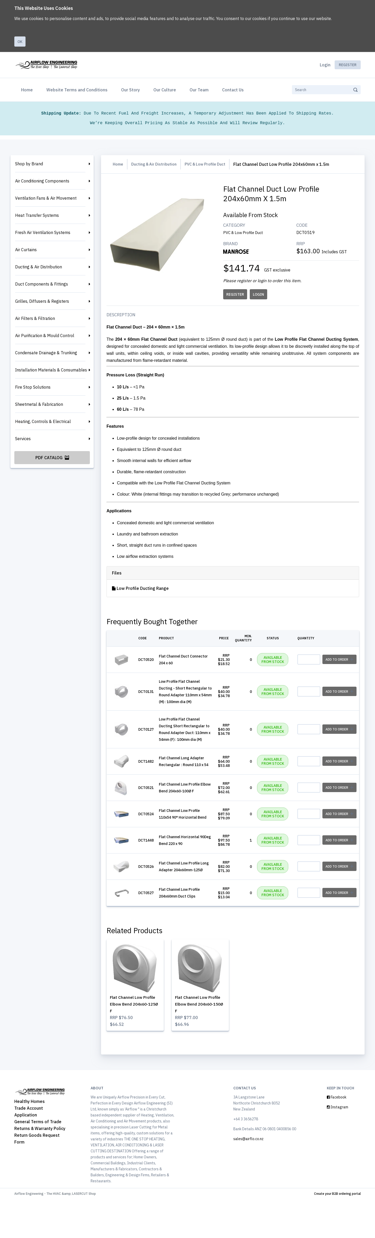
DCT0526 (152, 899)
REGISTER (236, 294)
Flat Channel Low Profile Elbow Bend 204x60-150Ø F (199, 1038)
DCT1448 (152, 870)
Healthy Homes (29, 1140)
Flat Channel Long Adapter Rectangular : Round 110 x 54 (184, 779)
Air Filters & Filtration (35, 318)
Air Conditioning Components (42, 181)
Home (28, 89)
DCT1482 (152, 778)
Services (23, 438)
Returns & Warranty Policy (39, 1167)
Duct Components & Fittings (41, 284)
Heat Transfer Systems (37, 215)
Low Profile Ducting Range (146, 588)
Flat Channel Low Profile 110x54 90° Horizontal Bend (185, 841)
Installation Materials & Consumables (51, 369)
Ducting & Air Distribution (38, 266)
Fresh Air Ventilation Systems (42, 232)
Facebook (336, 1136)
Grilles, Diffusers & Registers (42, 301)
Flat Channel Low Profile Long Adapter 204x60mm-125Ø (185, 899)
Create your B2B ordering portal (337, 1232)
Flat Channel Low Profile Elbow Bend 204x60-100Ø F (186, 810)
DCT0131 (152, 696)
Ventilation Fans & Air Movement (46, 198)
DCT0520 (152, 660)
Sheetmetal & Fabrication (39, 404)
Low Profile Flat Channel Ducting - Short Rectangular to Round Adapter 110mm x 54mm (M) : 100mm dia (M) (185, 696)
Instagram (337, 1146)
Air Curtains (26, 249)
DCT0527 (152, 929)
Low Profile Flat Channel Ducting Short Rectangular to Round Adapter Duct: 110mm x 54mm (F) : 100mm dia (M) (186, 741)
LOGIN (259, 294)
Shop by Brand (29, 163)
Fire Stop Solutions (33, 387)
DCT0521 (152, 809)
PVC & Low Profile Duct (212, 164)
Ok (19, 41)
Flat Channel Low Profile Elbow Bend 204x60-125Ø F (137, 1038)
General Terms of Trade (37, 1160)
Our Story (130, 89)
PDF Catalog (52, 457)
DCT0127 (152, 741)
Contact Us (233, 89)
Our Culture (164, 89)
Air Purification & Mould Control (44, 335)
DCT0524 (152, 840)
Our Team (199, 89)
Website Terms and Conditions (77, 89)
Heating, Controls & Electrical (43, 421)
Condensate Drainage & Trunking (46, 352)
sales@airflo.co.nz (248, 1177)
